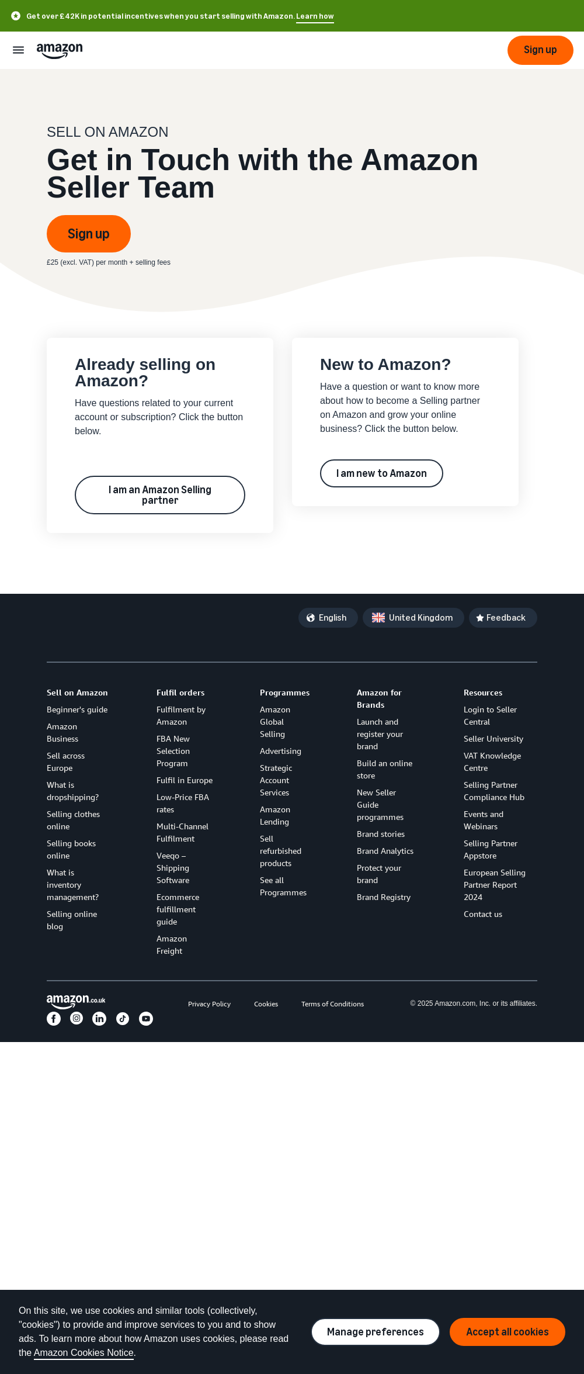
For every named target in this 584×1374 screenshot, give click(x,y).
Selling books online (71, 849)
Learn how (315, 16)
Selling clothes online (73, 820)
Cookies (266, 1003)
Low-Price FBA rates (183, 803)
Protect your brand (379, 874)
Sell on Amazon (77, 692)
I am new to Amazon (381, 473)
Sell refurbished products (280, 850)
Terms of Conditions (332, 1003)
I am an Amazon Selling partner (160, 495)
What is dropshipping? (73, 791)
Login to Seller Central (490, 715)
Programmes (285, 692)
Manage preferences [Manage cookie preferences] (375, 1331)
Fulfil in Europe (185, 780)
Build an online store (384, 769)
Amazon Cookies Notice (84, 1353)
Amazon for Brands (379, 698)
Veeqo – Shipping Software (173, 867)
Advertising (280, 751)
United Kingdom (421, 617)
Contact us (483, 914)
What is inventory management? (73, 884)
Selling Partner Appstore (490, 849)
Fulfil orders (180, 692)
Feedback (506, 617)
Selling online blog (72, 920)
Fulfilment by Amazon (181, 715)
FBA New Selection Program (173, 750)
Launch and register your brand (380, 734)
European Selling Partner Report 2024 (495, 884)
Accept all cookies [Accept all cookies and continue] (507, 1331)
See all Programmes (283, 886)
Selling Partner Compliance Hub (494, 791)
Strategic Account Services (276, 780)
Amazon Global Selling (275, 721)
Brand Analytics (385, 851)
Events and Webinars (483, 820)
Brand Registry (384, 897)
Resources (483, 692)
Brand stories (381, 834)
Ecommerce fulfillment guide (178, 909)
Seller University (493, 738)
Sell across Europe (66, 761)
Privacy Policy (209, 1003)
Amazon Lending (275, 815)
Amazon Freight (172, 944)
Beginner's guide (77, 709)
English (332, 617)
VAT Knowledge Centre (492, 761)
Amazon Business (62, 732)
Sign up (89, 233)
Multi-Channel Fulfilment (182, 832)
